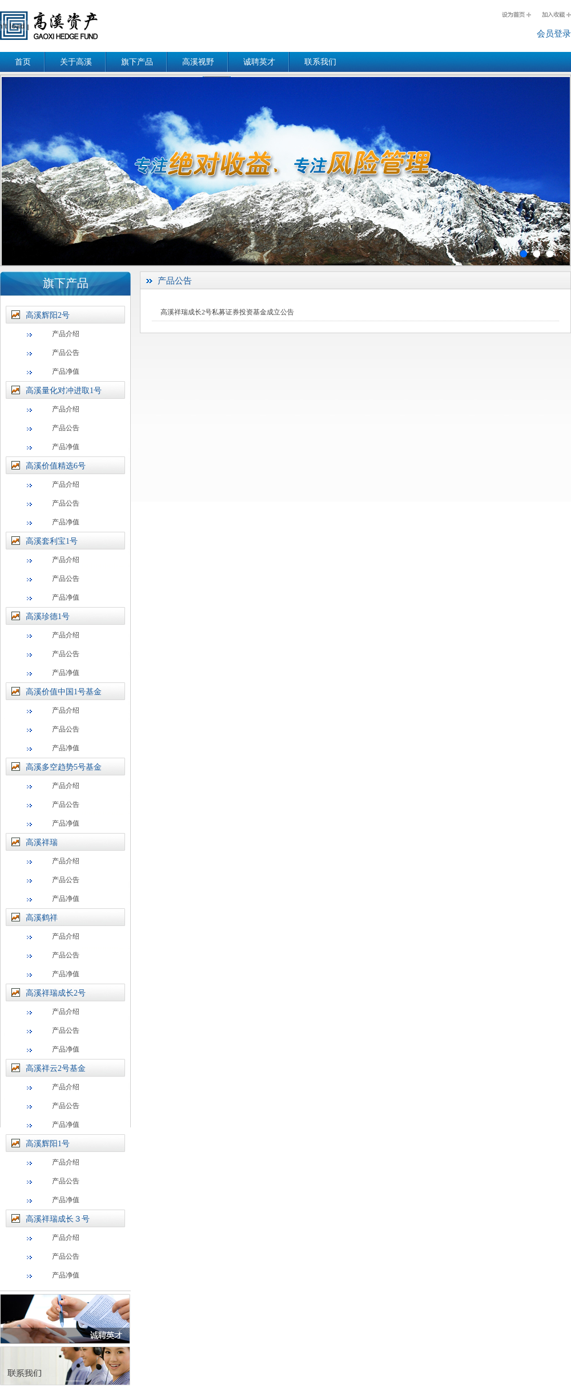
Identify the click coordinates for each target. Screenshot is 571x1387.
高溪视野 (198, 62)
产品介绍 (65, 334)
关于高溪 (76, 62)
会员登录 (554, 33)
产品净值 (65, 371)
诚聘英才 (259, 62)
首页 (23, 62)
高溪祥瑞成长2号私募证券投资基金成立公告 (227, 312)
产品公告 (65, 353)
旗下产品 (137, 62)
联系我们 (320, 62)
